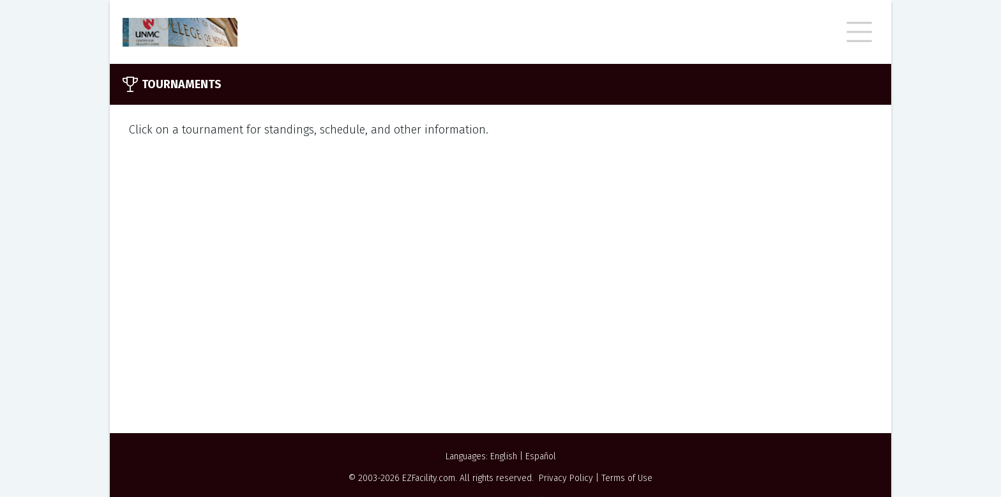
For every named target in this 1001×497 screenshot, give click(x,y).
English (503, 456)
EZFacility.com (428, 478)
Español (540, 456)
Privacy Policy (566, 478)
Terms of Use (626, 478)
